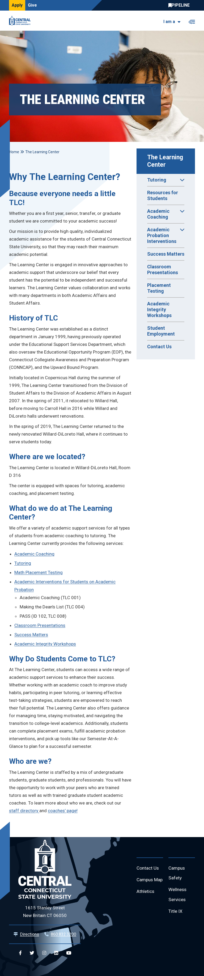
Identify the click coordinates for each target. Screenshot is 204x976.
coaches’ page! (63, 810)
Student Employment (161, 331)
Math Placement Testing (38, 572)
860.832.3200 (63, 934)
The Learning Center (166, 161)
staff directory (24, 810)
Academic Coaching (34, 554)
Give (32, 5)
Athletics (146, 903)
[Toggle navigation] (191, 21)
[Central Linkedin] (56, 953)
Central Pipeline (180, 5)
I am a (169, 21)
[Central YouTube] (68, 953)
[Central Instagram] (44, 953)
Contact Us (159, 346)
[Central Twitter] (32, 953)
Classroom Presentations (162, 269)
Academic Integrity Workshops (159, 309)
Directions (29, 934)
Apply (17, 5)
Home (14, 152)
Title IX (175, 913)
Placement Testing (159, 288)
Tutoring (22, 563)
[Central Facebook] (20, 953)
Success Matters (165, 254)
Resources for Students (162, 195)
